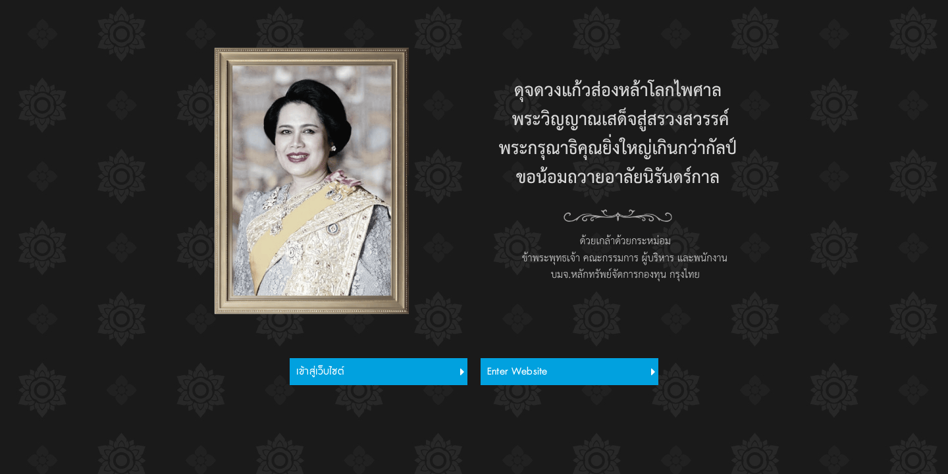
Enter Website (517, 372)
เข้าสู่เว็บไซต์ (320, 372)
